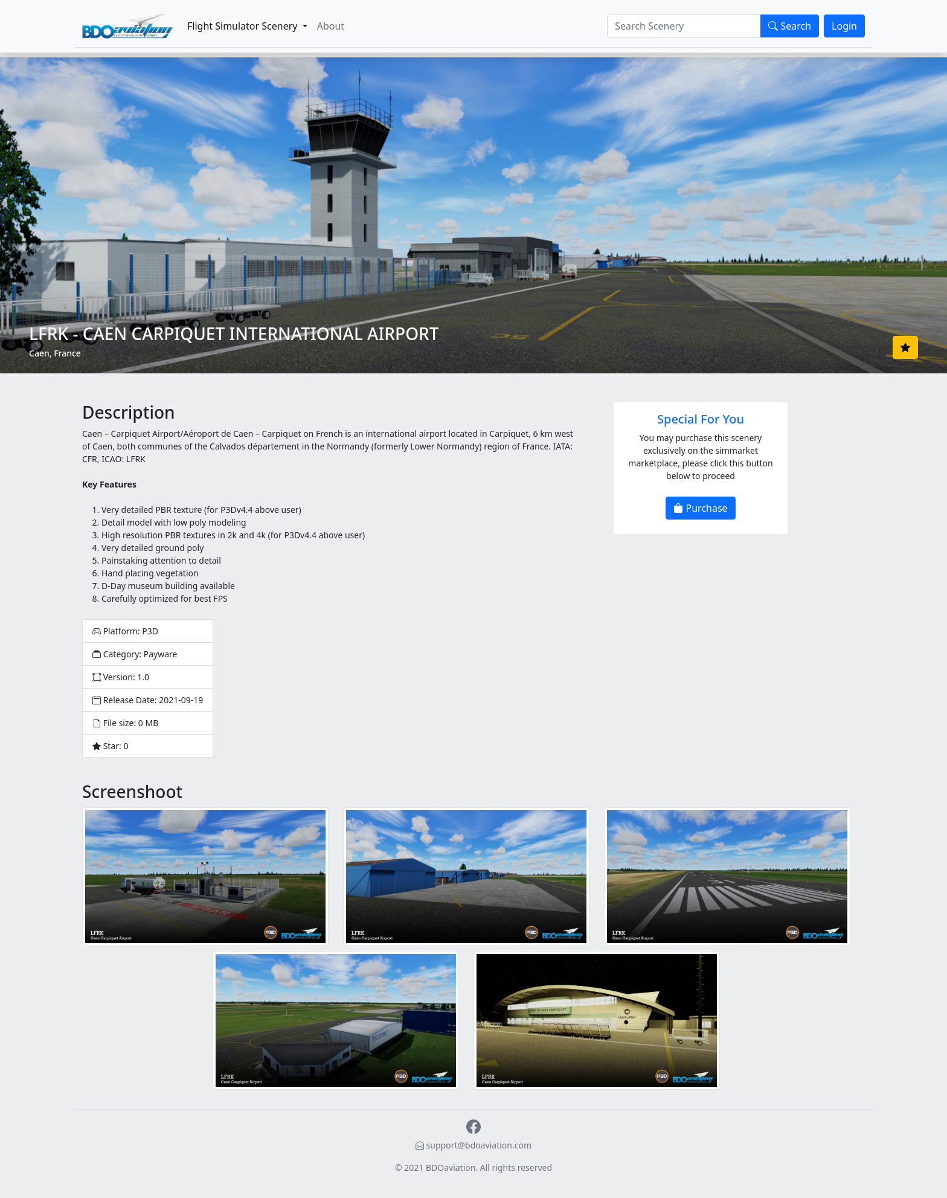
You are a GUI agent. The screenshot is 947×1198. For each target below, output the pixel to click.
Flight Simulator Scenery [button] (243, 26)
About (330, 26)
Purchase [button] (700, 508)
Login (844, 26)
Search (789, 26)
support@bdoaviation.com (473, 1145)
